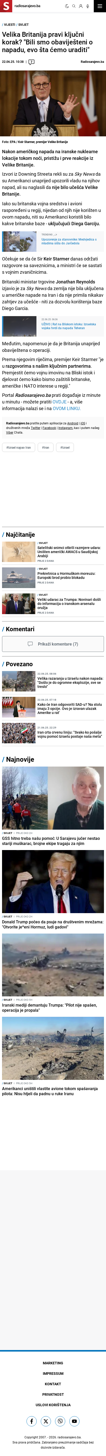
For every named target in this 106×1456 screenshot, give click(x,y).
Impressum (53, 1373)
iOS (83, 423)
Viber (9, 432)
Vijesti (9, 24)
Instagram (65, 428)
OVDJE (60, 402)
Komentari (20, 629)
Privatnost (53, 1394)
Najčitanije (20, 534)
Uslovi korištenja (53, 1404)
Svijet (23, 24)
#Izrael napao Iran (18, 447)
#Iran (45, 447)
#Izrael (65, 447)
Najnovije (20, 759)
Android (72, 423)
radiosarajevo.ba (69, 1437)
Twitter (35, 428)
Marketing (53, 1362)
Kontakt (53, 1383)
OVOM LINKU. (67, 408)
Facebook (49, 428)
